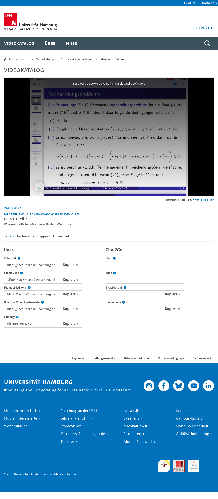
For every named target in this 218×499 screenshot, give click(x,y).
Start (111, 258)
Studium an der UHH (21, 410)
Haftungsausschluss (105, 358)
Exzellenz (131, 418)
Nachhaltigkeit (135, 426)
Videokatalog (45, 59)
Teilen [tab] (9, 236)
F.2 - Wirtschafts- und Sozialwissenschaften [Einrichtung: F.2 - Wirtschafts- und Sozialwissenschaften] (41, 213)
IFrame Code (13, 273)
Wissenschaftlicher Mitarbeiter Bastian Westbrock (37, 224)
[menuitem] (19, 43)
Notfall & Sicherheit (192, 426)
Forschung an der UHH (79, 410)
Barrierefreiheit (202, 358)
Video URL (12, 258)
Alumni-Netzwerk (138, 441)
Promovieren (71, 426)
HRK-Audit (191, 464)
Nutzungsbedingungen (171, 358)
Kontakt (182, 410)
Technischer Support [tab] (33, 236)
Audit (176, 462)
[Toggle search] (207, 43)
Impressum (78, 358)
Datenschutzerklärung (137, 358)
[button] (207, 3)
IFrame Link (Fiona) (17, 288)
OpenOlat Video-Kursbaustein (24, 302)
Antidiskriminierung (192, 433)
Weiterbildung (15, 426)
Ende (111, 273)
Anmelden (191, 3)
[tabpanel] (109, 286)
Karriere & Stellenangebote (83, 433)
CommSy (11, 317)
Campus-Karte (188, 418)
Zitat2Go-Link (116, 288)
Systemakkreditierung (208, 462)
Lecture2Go (17, 59)
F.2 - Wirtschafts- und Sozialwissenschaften (95, 59)
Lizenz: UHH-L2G (179, 199)
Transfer (67, 441)
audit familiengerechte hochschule (164, 466)
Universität (133, 410)
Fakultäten (132, 433)
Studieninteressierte (20, 418)
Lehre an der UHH (75, 418)
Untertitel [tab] (61, 236)
